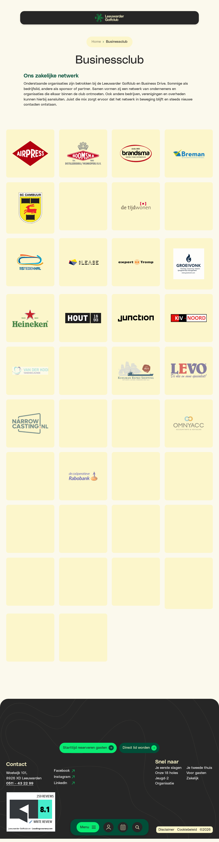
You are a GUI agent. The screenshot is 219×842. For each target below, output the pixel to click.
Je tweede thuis (199, 768)
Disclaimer (166, 829)
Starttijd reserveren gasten (85, 748)
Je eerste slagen (168, 768)
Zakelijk (192, 778)
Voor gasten (196, 773)
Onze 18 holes (166, 773)
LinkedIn (64, 783)
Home (96, 42)
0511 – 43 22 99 (19, 783)
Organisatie (164, 783)
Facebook (64, 771)
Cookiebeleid (187, 829)
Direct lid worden (136, 748)
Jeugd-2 (162, 778)
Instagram (64, 777)
